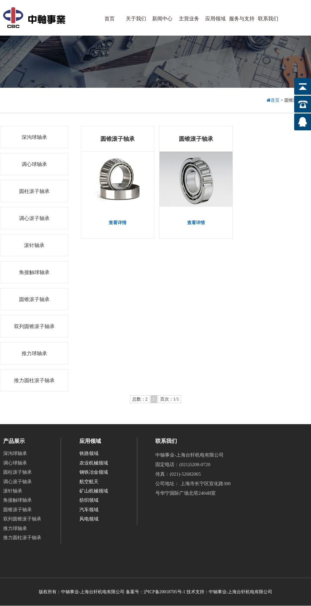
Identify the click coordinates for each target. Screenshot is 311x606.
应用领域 (215, 18)
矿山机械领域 (93, 490)
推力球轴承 (34, 353)
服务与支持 (241, 18)
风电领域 (88, 519)
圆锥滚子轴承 (34, 299)
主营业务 (189, 18)
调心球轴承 (34, 164)
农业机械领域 (93, 462)
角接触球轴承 (34, 272)
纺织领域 (88, 500)
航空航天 (88, 481)
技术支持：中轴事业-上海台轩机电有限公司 (229, 592)
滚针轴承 (34, 245)
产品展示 (14, 441)
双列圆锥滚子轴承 (34, 326)
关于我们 (136, 18)
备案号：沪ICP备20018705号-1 (155, 592)
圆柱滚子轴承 (34, 191)
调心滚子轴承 (34, 218)
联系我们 (268, 18)
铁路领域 (88, 453)
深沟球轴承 (34, 137)
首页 (110, 18)
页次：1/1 (169, 399)
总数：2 (140, 399)
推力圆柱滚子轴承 (34, 380)
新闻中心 (162, 18)
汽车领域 (88, 509)
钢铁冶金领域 (93, 472)
